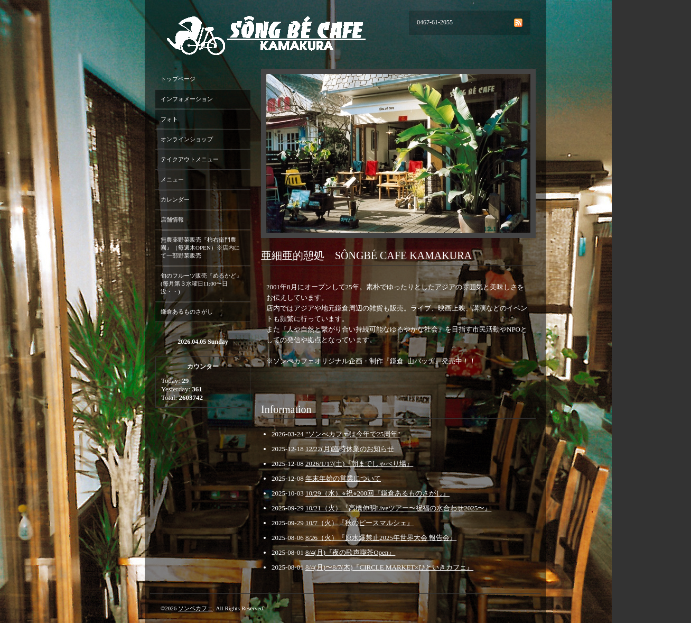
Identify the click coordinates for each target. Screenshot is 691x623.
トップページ (178, 79)
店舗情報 (172, 219)
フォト (169, 119)
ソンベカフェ (195, 608)
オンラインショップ (187, 139)
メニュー (172, 179)
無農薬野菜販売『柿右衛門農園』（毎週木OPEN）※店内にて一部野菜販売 (200, 247)
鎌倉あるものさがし (187, 311)
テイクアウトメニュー (190, 159)
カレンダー (175, 199)
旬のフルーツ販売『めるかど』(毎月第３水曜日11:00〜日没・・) (201, 283)
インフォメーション (187, 99)
